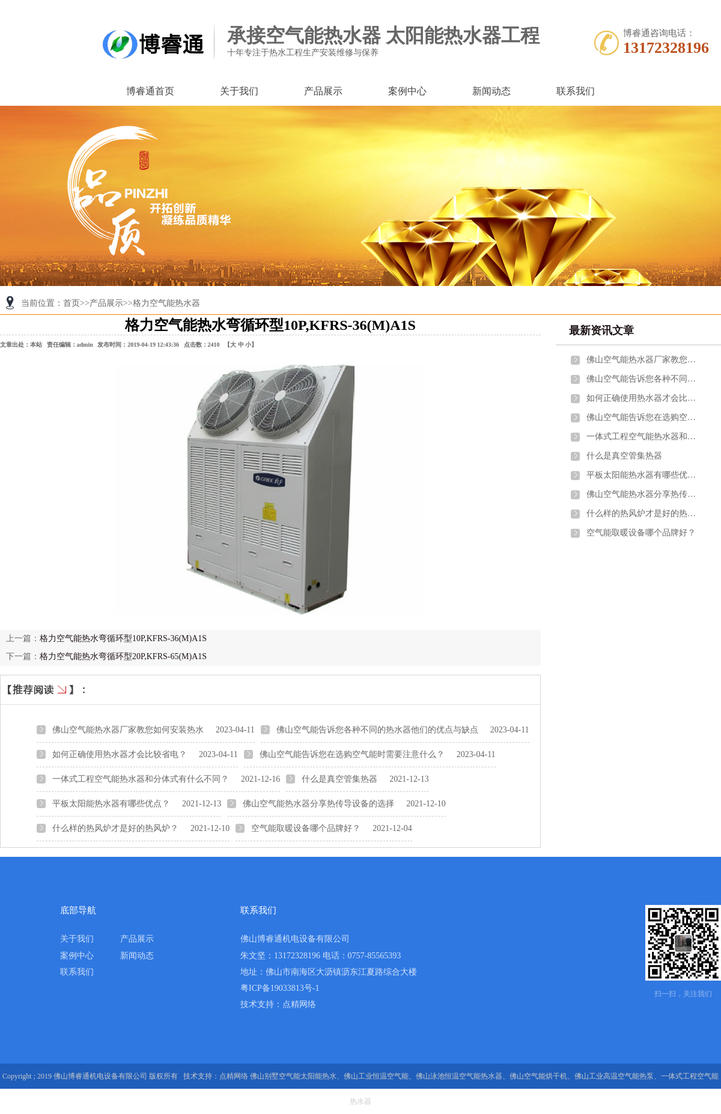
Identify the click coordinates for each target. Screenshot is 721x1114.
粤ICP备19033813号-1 (279, 988)
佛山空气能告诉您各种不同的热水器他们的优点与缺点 (377, 729)
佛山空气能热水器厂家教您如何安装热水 (128, 729)
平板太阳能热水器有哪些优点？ (111, 803)
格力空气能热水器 (166, 303)
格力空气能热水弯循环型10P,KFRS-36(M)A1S (123, 638)
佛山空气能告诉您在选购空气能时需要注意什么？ (352, 754)
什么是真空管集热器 (339, 779)
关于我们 (239, 91)
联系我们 (575, 91)
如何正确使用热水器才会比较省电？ (119, 754)
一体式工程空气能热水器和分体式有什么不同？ (140, 779)
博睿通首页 (150, 91)
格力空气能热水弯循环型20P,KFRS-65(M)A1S (123, 656)
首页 (71, 303)
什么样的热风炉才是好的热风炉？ (115, 828)
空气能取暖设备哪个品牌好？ (305, 828)
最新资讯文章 (601, 330)
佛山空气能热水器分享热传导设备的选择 (318, 803)
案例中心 (407, 91)
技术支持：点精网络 (278, 1004)
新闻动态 (491, 91)
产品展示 (323, 91)
